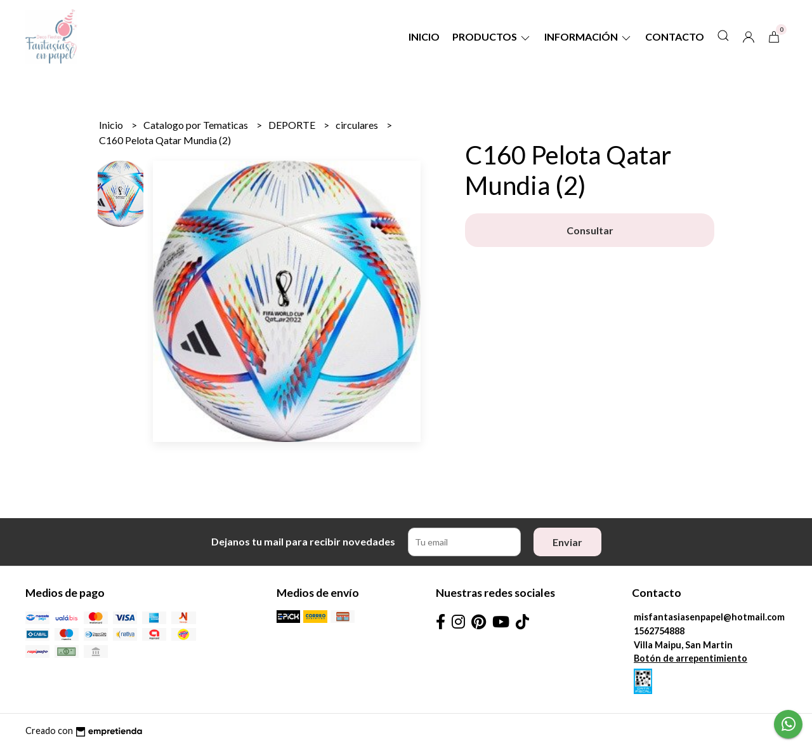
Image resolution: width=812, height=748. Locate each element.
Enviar (567, 542)
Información (588, 36)
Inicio (424, 36)
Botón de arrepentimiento (690, 658)
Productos (492, 36)
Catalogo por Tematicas (196, 125)
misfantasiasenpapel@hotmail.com (709, 616)
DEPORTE (292, 125)
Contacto (674, 36)
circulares (358, 125)
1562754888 (659, 630)
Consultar (589, 230)
